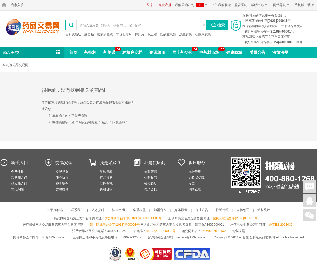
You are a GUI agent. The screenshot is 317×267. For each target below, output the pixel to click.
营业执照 (238, 231)
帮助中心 (260, 5)
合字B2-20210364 (281, 224)
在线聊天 (309, 186)
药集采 (109, 52)
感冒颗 (89, 34)
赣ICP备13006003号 (160, 231)
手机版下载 (305, 5)
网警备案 (115, 254)
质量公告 (257, 52)
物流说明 (150, 183)
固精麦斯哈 (73, 34)
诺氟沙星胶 (105, 34)
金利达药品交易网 (32, 27)
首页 (73, 52)
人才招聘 (98, 210)
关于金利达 (55, 210)
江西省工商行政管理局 (130, 254)
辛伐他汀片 (124, 34)
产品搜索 (106, 178)
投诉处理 (222, 210)
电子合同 (150, 189)
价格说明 (106, 189)
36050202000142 (213, 231)
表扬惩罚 (243, 210)
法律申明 (118, 210)
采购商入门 (19, 178)
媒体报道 (180, 210)
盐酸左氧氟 (168, 34)
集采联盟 (139, 210)
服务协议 (62, 178)
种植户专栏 (132, 52)
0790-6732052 (131, 237)
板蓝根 (152, 34)
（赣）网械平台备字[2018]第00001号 (113, 224)
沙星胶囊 (185, 34)
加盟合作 (160, 210)
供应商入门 (19, 183)
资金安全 (62, 183)
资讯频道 (157, 52)
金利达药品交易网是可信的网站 (155, 254)
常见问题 (17, 189)
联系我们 (77, 210)
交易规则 (62, 172)
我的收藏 (222, 5)
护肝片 (139, 34)
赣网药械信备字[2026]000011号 (235, 218)
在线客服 (309, 200)
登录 (150, 5)
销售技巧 (150, 178)
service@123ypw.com (192, 237)
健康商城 (234, 52)
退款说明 (195, 172)
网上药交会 (182, 52)
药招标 (90, 52)
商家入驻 (17, 5)
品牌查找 (106, 183)
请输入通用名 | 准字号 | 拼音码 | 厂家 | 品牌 (110, 25)
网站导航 (282, 5)
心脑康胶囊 (203, 34)
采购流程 (106, 172)
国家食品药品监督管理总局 (192, 254)
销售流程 (150, 172)
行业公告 (201, 210)
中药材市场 (209, 52)
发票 (192, 183)
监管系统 (240, 5)
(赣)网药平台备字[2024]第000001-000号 (133, 218)
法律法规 (280, 52)
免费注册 (164, 5)
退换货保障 (197, 178)
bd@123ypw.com (54, 237)
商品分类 (32, 52)
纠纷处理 (195, 189)
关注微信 (309, 215)
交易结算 (62, 189)
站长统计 (263, 210)
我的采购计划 (192, 5)
